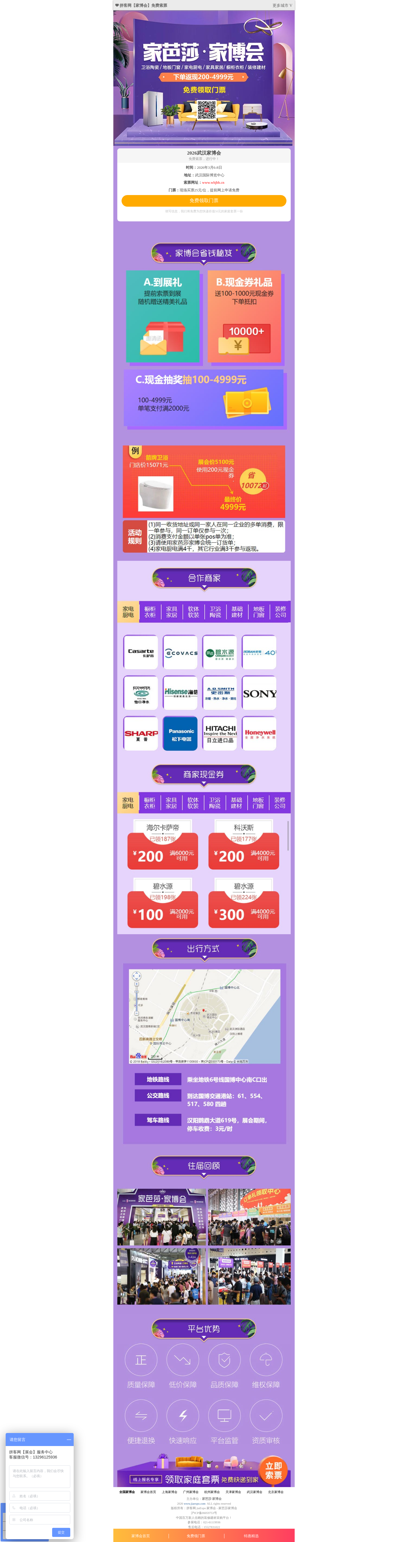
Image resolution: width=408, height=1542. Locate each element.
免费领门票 (196, 1536)
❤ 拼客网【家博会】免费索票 (141, 5)
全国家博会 (127, 1492)
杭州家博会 (212, 1492)
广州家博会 (191, 1492)
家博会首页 (140, 1536)
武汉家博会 (254, 1492)
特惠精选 (251, 1536)
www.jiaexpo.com (195, 1503)
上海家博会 (169, 1492)
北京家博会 (276, 1492)
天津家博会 (233, 1492)
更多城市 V (282, 5)
